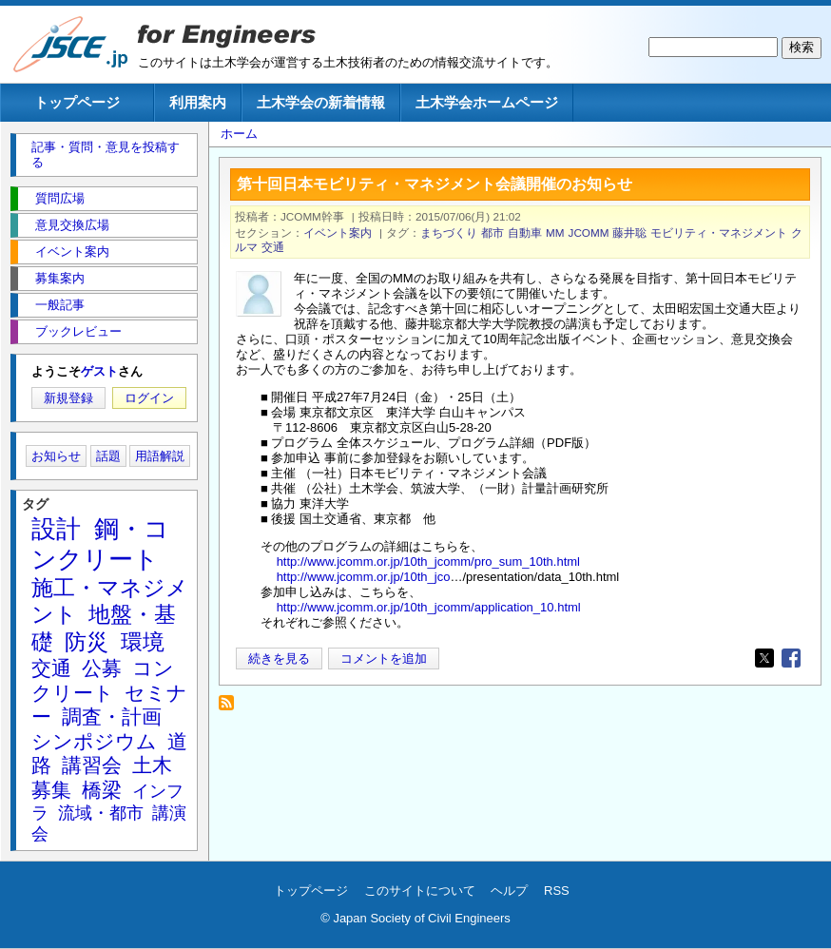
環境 (142, 641)
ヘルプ (509, 890)
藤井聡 (629, 232)
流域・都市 (101, 813)
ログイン (149, 398)
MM (555, 232)
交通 (272, 247)
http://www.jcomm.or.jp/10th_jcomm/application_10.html (429, 607)
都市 (492, 232)
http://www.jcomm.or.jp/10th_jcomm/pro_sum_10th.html (428, 561)
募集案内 (60, 278)
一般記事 (60, 305)
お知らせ (56, 456)
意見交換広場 (72, 225)
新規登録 (68, 398)
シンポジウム (94, 741)
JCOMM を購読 (231, 708)
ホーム (239, 133)
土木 (152, 765)
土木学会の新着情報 (321, 102)
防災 (86, 641)
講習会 (92, 765)
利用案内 (197, 102)
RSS (557, 890)
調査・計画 (112, 716)
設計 (56, 528)
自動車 (525, 232)
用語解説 (159, 456)
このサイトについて (419, 890)
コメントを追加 (383, 658)
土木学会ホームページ (487, 102)
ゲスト (99, 371)
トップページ (77, 102)
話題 (108, 456)
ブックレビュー (78, 331)
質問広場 (60, 198)
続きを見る (279, 658)
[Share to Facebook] (791, 658)
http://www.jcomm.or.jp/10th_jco (364, 577)
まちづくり (448, 232)
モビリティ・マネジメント (718, 232)
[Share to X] (764, 658)
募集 (51, 790)
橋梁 (102, 790)
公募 (102, 668)
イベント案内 (337, 232)
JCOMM (589, 232)
